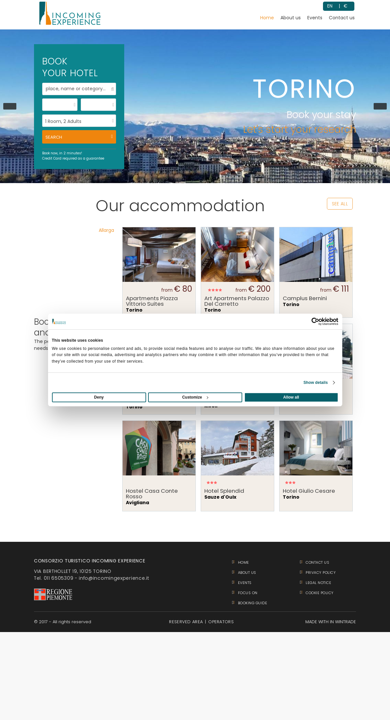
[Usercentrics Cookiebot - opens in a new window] (309, 321)
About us (290, 17)
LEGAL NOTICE (318, 582)
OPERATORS (221, 622)
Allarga (106, 230)
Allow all (291, 397)
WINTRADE (345, 622)
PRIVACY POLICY (321, 572)
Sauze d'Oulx (237, 494)
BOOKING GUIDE (252, 603)
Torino (159, 304)
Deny (99, 397)
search (53, 137)
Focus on (248, 592)
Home (267, 17)
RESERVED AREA (186, 622)
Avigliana (159, 497)
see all (340, 203)
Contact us (342, 17)
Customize (195, 397)
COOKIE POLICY (320, 592)
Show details (315, 382)
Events (314, 17)
